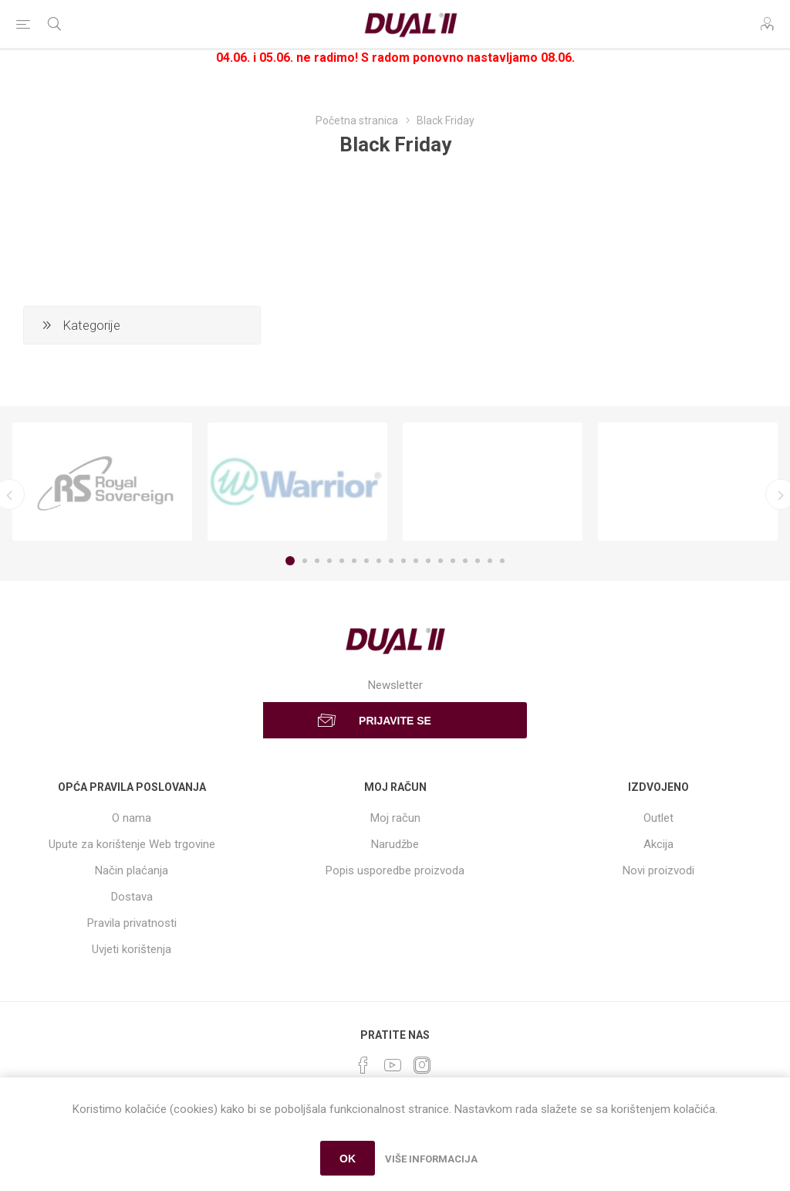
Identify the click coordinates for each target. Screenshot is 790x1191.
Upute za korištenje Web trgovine (132, 844)
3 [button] (317, 560)
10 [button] (403, 560)
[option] (102, 481)
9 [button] (391, 560)
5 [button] (341, 560)
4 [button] (329, 560)
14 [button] (453, 560)
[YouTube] (392, 1065)
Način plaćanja (131, 870)
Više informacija (431, 1159)
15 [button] (465, 560)
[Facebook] (363, 1065)
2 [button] (304, 560)
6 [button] (354, 560)
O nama (131, 818)
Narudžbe (395, 844)
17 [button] (490, 560)
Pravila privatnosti (132, 923)
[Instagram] (422, 1065)
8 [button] (378, 560)
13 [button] (440, 560)
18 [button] (502, 560)
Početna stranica (357, 120)
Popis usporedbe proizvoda (395, 870)
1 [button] (290, 560)
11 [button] (416, 560)
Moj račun (395, 818)
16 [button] (477, 560)
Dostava (132, 897)
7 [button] (366, 560)
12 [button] (428, 560)
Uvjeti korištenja (131, 949)
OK (347, 1158)
